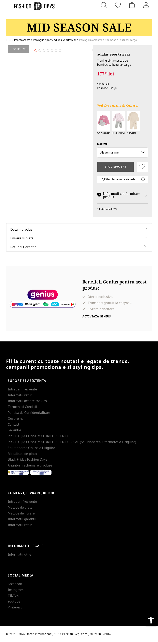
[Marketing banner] (79, 26)
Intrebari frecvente (22, 389)
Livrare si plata (21, 238)
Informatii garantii (22, 519)
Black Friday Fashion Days (27, 459)
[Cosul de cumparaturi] (132, 5)
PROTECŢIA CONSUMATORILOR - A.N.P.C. (39, 436)
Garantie (14, 430)
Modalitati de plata (22, 453)
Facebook (15, 584)
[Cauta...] (103, 5)
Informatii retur (20, 395)
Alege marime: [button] (122, 152)
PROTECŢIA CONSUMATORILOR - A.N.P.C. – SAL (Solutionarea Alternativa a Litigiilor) (72, 442)
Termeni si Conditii (22, 406)
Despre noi (16, 418)
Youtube (14, 601)
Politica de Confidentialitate (29, 412)
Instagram (16, 590)
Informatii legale (26, 546)
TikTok (13, 595)
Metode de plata (20, 507)
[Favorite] (117, 5)
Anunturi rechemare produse (30, 465)
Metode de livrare (21, 513)
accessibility (151, 620)
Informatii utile (19, 554)
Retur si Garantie (23, 247)
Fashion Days (107, 88)
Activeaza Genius (96, 316)
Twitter (4, 92)
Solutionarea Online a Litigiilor (31, 448)
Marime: (102, 144)
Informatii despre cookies (27, 401)
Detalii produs (21, 229)
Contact (13, 424)
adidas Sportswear (114, 54)
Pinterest (15, 607)
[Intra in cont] (146, 5)
